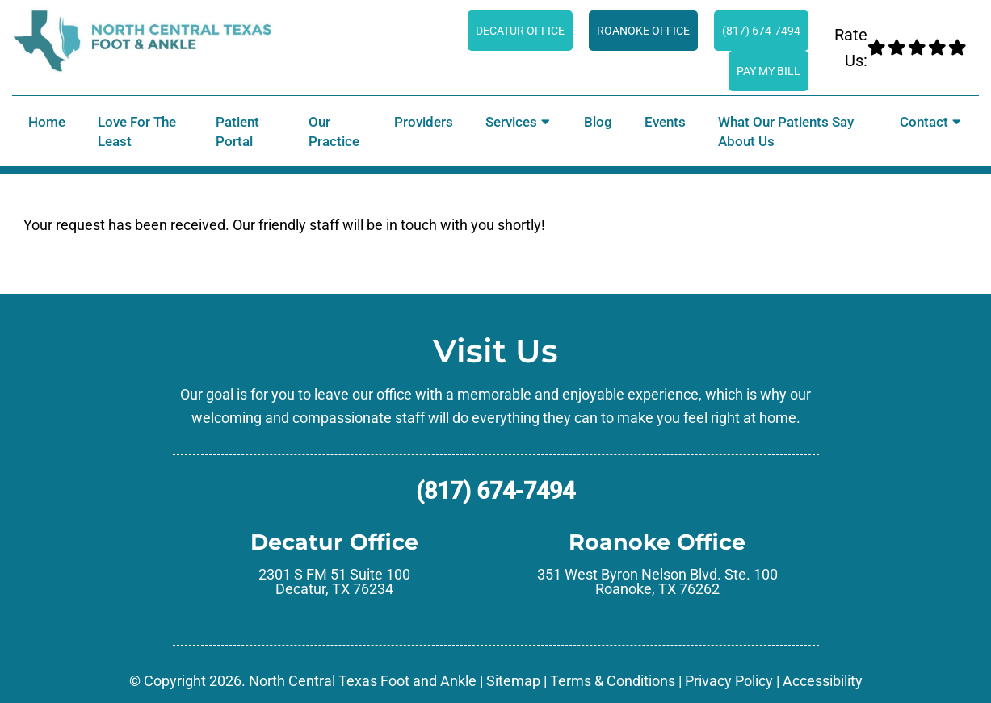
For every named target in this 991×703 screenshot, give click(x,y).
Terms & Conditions (612, 681)
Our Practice (334, 131)
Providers (423, 122)
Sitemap (513, 681)
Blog (598, 122)
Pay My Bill (768, 71)
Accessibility (823, 681)
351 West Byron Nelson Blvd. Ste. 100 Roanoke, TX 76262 (657, 581)
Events (665, 122)
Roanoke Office (643, 30)
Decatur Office (520, 30)
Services (511, 122)
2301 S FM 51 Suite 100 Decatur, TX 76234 (334, 581)
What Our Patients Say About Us (786, 131)
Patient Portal (237, 131)
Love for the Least (137, 131)
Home (46, 122)
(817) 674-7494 (761, 30)
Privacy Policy (729, 681)
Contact (924, 122)
